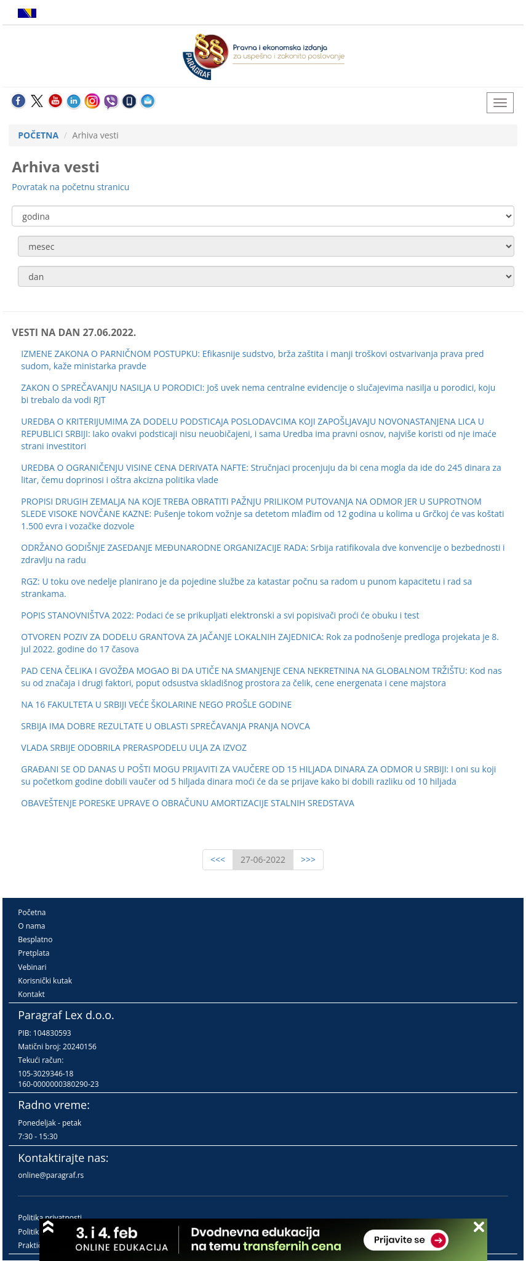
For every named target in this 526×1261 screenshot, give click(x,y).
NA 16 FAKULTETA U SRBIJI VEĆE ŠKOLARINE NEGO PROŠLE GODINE (156, 704)
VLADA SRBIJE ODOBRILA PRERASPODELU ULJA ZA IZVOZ (134, 747)
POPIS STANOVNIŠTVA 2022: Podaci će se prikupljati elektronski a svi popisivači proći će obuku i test (220, 615)
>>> (308, 859)
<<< (217, 859)
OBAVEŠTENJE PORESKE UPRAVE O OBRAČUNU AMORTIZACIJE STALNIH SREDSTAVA (187, 803)
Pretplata (33, 953)
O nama (31, 926)
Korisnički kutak (45, 980)
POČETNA (38, 135)
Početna (32, 912)
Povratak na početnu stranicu (70, 187)
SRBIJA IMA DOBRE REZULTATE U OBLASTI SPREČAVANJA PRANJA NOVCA (165, 726)
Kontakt (31, 994)
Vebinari (32, 967)
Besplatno (35, 939)
